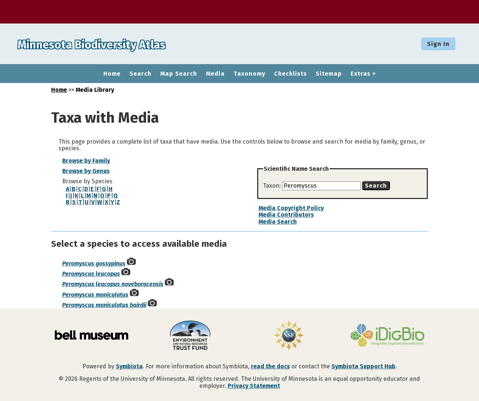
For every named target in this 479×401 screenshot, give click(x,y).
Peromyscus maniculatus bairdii (104, 304)
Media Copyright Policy (291, 208)
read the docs (270, 366)
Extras (360, 74)
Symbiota (129, 366)
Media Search (278, 221)
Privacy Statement (254, 385)
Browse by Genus (86, 170)
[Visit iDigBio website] (387, 336)
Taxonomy (249, 74)
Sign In (438, 43)
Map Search (178, 74)
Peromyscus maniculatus (95, 294)
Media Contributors (286, 214)
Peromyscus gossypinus (93, 263)
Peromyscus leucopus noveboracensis (112, 284)
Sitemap (329, 74)
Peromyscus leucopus (91, 273)
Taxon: (272, 185)
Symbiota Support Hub (363, 366)
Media (215, 74)
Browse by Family (86, 160)
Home (112, 74)
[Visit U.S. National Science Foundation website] (288, 336)
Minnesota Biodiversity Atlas (114, 44)
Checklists (290, 74)
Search (140, 74)
